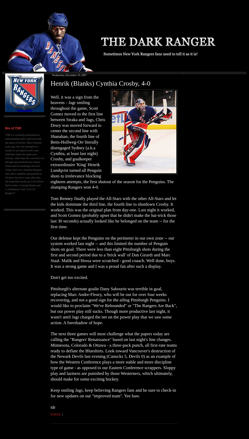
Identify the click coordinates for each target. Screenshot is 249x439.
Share (56, 414)
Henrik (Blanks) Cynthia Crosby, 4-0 (100, 83)
